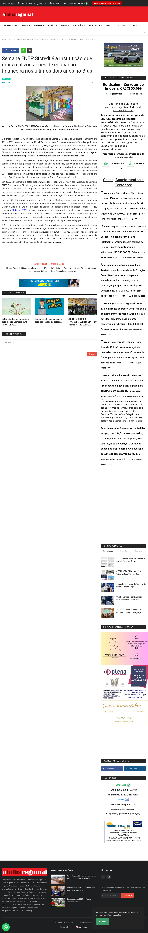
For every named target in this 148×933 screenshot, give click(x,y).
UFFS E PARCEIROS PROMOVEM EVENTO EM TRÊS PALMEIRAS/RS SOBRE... (82, 322)
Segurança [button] (95, 25)
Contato (135, 25)
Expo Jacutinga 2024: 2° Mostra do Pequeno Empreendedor (80, 900)
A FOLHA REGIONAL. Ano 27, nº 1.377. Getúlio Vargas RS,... (129, 572)
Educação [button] (79, 25)
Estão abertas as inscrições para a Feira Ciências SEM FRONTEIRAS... (15, 322)
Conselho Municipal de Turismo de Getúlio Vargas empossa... (131, 585)
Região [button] (52, 25)
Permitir (102, 922)
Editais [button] (122, 25)
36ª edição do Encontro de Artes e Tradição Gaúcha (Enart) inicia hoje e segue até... (73, 269)
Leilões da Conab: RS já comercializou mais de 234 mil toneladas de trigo (25, 269)
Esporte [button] (39, 25)
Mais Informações (114, 915)
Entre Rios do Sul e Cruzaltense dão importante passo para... (81, 888)
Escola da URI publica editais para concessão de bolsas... (48, 320)
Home (4, 39)
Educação (11, 39)
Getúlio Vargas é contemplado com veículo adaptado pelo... (129, 598)
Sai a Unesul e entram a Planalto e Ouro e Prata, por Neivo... (130, 559)
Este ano (138, 551)
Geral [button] (109, 25)
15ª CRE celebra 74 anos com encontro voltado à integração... (130, 611)
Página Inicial (11, 25)
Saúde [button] (65, 25)
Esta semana (108, 551)
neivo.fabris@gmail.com (34, 3)
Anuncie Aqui (8, 3)
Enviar (92, 354)
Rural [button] (26, 25)
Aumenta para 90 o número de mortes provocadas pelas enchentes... (81, 877)
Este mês (123, 551)
